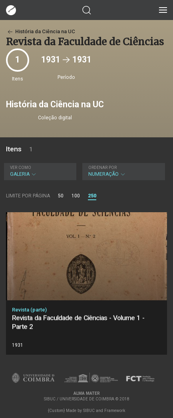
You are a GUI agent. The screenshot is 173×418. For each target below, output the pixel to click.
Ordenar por (102, 167)
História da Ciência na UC (40, 31)
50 (61, 196)
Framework (114, 410)
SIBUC (89, 410)
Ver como (20, 167)
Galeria (39, 171)
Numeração (122, 171)
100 (76, 196)
